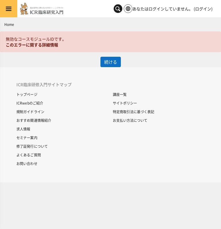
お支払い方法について (130, 120)
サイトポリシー (125, 103)
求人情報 (23, 128)
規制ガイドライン (30, 111)
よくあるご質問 (28, 154)
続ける (110, 62)
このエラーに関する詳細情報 (32, 45)
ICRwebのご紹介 (29, 103)
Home (9, 24)
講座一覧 (120, 94)
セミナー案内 (26, 137)
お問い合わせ (26, 163)
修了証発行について (32, 146)
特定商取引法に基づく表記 (133, 111)
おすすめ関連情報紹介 (33, 120)
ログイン (203, 9)
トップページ (26, 94)
